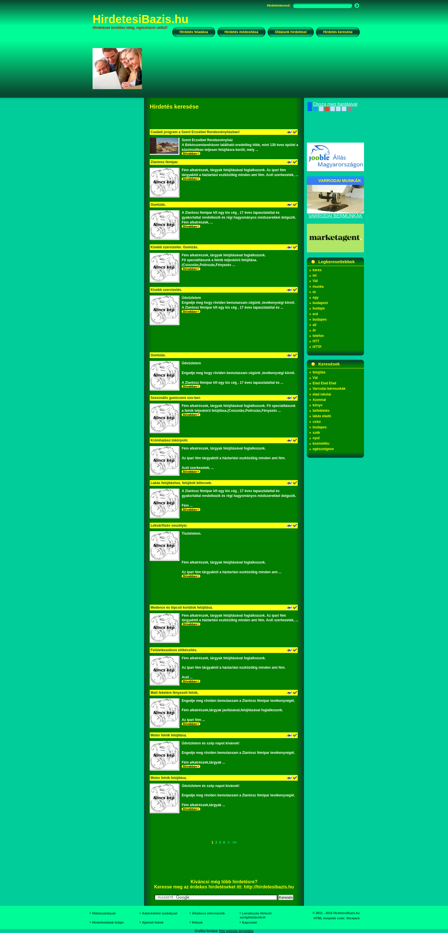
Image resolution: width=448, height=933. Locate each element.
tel (315, 275)
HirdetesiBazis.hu (141, 19)
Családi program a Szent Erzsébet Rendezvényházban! (195, 132)
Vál (315, 281)
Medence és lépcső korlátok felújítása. (182, 608)
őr (314, 330)
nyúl (316, 438)
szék (316, 433)
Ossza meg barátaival (332, 104)
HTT (316, 341)
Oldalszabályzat (104, 913)
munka (318, 287)
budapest (320, 303)
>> (235, 842)
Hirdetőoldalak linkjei (108, 922)
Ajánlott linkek (152, 922)
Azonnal (319, 400)
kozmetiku (321, 443)
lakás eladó (322, 416)
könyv (318, 405)
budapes (320, 319)
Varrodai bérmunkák (329, 389)
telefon (318, 336)
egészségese (323, 449)
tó (314, 292)
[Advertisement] (255, 68)
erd (315, 314)
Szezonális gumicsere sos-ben (175, 398)
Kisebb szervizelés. (166, 290)
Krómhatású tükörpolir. (169, 440)
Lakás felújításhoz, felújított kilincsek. (181, 483)
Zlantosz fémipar (164, 162)
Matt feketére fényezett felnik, (174, 693)
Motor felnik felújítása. (169, 735)
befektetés (321, 411)
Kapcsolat (249, 922)
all (314, 325)
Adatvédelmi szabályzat (159, 913)
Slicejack (353, 918)
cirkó (317, 422)
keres (317, 270)
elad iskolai (322, 394)
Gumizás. (158, 205)
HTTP (317, 347)
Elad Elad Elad (324, 383)
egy (316, 297)
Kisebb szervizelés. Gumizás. (174, 247)
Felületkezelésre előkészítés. (174, 650)
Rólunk (197, 922)
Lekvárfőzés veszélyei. (169, 526)
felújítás (319, 372)
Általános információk (208, 913)
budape (319, 308)
